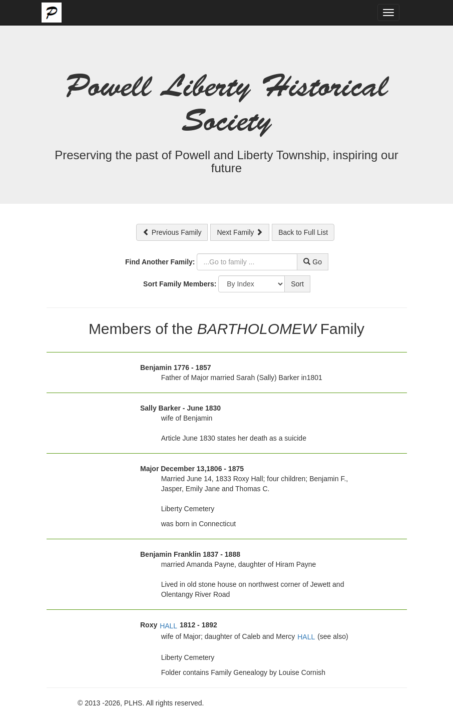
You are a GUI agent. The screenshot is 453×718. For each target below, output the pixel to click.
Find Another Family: (160, 262)
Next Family (240, 232)
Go (312, 262)
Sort (297, 284)
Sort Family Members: (179, 284)
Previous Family (172, 232)
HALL (168, 626)
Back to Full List (303, 232)
